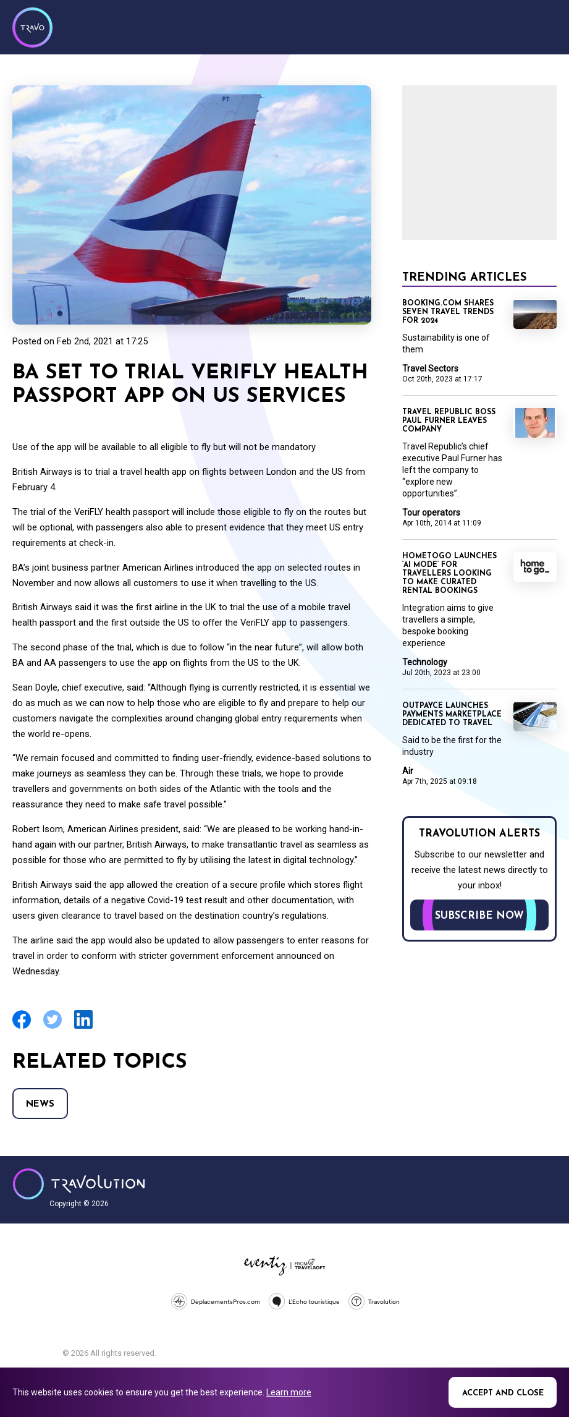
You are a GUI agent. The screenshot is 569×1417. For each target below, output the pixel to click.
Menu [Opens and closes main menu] (544, 26)
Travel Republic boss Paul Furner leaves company (448, 421)
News (40, 1104)
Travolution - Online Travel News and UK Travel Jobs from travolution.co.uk (78, 1183)
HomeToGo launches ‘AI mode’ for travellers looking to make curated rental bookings (449, 574)
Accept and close (503, 1393)
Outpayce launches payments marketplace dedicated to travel (452, 714)
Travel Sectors (430, 368)
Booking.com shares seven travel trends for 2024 (448, 312)
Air (407, 771)
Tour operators (431, 512)
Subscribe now (479, 916)
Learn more (288, 1392)
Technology (424, 662)
